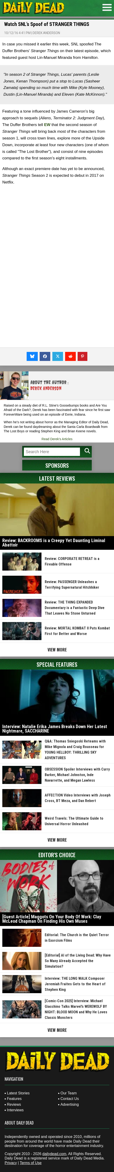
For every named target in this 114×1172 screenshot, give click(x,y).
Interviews (15, 1110)
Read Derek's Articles (56, 439)
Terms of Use (30, 1163)
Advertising (69, 1104)
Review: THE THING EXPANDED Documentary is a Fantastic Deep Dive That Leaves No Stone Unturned (74, 608)
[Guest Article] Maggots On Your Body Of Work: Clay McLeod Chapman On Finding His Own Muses (51, 919)
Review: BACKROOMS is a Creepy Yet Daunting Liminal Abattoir (53, 543)
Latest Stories (18, 1093)
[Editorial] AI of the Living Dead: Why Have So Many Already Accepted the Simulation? (78, 961)
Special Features (57, 664)
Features (14, 1099)
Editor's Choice (57, 854)
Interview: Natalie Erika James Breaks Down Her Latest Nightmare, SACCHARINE (54, 729)
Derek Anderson (46, 33)
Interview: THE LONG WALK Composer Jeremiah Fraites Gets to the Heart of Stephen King (75, 984)
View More (57, 650)
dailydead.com (54, 1154)
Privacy (11, 1163)
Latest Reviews (57, 478)
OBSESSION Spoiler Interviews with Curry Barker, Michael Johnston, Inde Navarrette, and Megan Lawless (77, 775)
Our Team (68, 1093)
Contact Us (69, 1099)
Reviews (14, 1104)
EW (47, 125)
